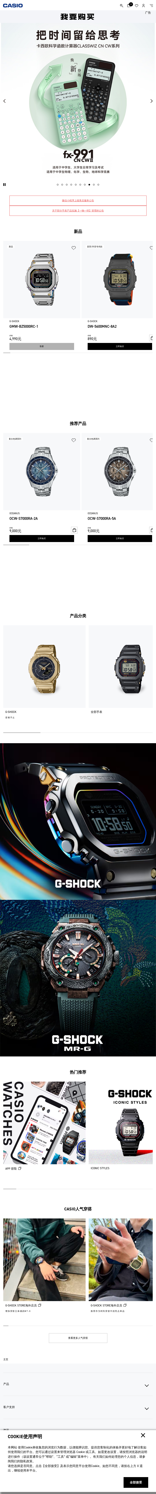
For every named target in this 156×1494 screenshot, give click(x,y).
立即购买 (120, 346)
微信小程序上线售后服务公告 (78, 200)
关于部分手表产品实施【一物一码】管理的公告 (78, 210)
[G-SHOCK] (44, 677)
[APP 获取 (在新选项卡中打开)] (44, 1134)
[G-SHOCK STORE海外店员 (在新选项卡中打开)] (44, 1270)
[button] (4, 184)
